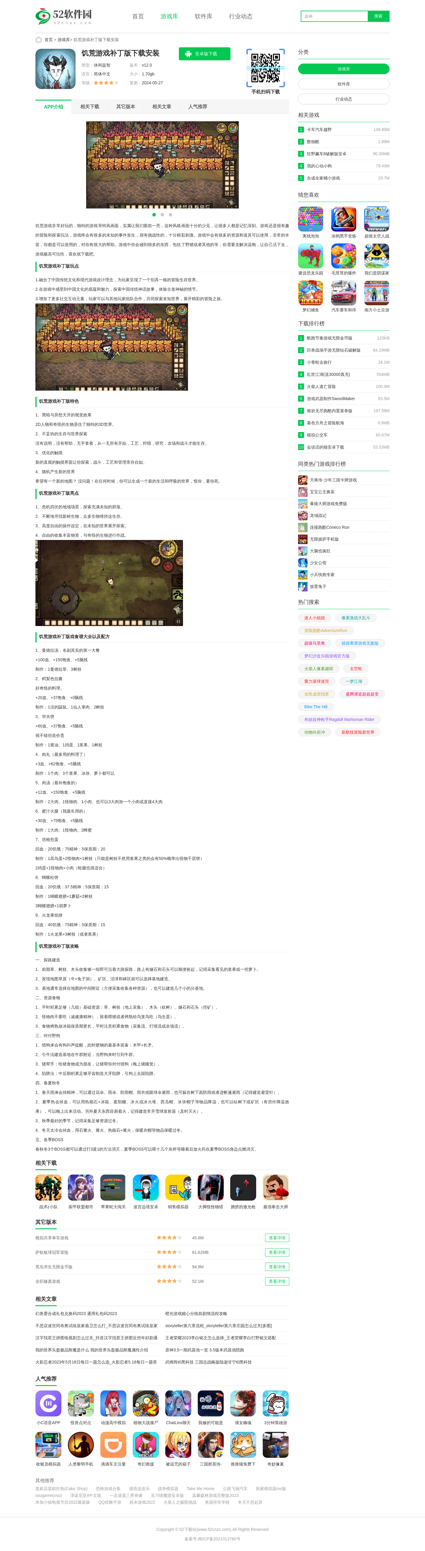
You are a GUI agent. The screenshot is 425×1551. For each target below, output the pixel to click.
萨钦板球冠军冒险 (51, 1252)
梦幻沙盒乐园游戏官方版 (327, 656)
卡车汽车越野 (319, 129)
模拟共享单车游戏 (51, 1237)
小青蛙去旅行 (319, 362)
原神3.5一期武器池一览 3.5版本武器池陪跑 (204, 1350)
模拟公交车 (317, 435)
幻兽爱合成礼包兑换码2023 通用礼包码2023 (76, 1313)
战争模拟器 (168, 1488)
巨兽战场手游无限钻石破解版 (334, 350)
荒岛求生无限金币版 (54, 1266)
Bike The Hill (315, 706)
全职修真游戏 (47, 1281)
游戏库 (169, 16)
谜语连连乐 (139, 1488)
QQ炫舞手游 (109, 1502)
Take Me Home (201, 1488)
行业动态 (241, 16)
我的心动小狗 (319, 166)
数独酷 (313, 141)
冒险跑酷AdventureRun (325, 630)
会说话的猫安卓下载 (325, 447)
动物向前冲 (314, 732)
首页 (138, 16)
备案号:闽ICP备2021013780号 (212, 1539)
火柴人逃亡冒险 (321, 386)
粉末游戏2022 (142, 1502)
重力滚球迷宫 (316, 681)
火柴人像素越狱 (318, 668)
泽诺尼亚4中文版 (86, 1495)
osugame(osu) (48, 1495)
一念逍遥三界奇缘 (126, 1495)
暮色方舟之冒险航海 (325, 422)
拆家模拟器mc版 (271, 1488)
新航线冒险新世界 (358, 732)
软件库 (203, 16)
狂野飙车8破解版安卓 (326, 153)
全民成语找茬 (316, 694)
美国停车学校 (217, 1502)
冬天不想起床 (250, 1502)
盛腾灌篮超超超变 (362, 694)
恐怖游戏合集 (108, 1488)
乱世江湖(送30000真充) (328, 374)
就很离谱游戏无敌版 (360, 643)
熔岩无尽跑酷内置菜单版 (329, 410)
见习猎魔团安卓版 (167, 1495)
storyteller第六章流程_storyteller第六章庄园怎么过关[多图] (218, 1325)
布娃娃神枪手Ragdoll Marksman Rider (339, 719)
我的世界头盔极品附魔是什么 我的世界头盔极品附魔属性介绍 (91, 1350)
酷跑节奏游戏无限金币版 (329, 338)
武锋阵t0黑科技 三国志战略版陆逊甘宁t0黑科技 (208, 1362)
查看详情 (277, 1237)
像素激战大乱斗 (355, 617)
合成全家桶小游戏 (323, 178)
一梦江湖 (354, 681)
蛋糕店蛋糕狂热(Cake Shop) (61, 1488)
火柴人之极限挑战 (180, 1502)
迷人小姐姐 (314, 617)
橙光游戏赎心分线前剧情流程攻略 (196, 1313)
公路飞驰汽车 (235, 1488)
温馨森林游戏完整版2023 (215, 1495)
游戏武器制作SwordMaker (331, 398)
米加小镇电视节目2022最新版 (62, 1502)
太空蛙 (356, 668)
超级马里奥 (314, 643)
